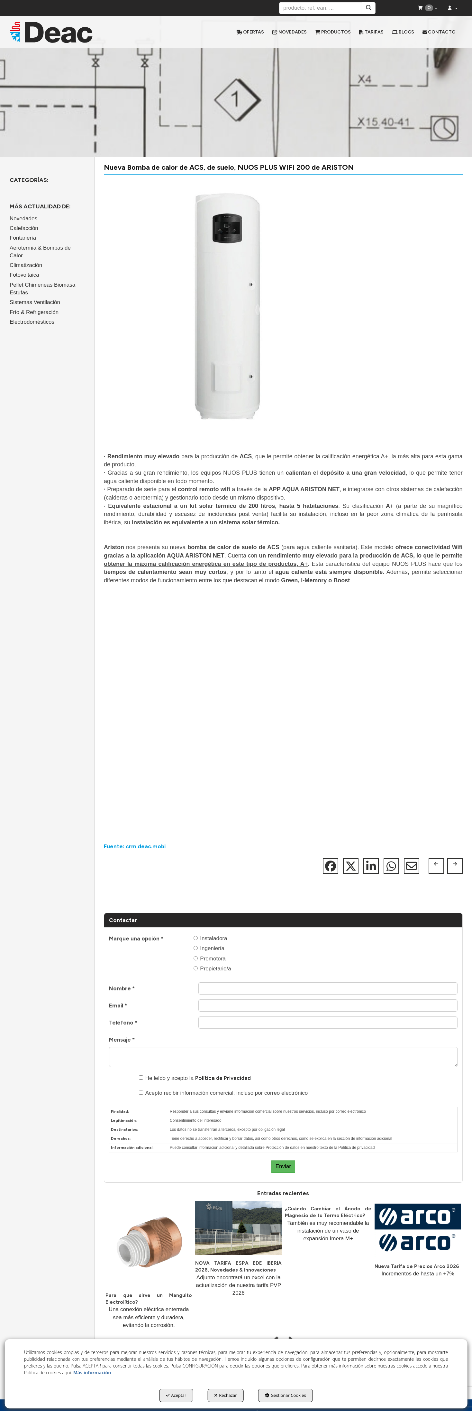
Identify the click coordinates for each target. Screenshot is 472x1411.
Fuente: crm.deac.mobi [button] (135, 846)
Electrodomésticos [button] (32, 322)
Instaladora (210, 938)
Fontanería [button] (23, 238)
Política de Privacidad (223, 1078)
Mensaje (122, 1039)
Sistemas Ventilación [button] (35, 302)
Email (118, 1005)
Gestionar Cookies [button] (285, 1395)
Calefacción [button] (24, 228)
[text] (320, 8)
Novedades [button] (23, 218)
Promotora (209, 959)
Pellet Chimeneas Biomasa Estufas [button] (42, 289)
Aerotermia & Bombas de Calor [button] (40, 252)
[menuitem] (250, 32)
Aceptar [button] (176, 1395)
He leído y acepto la (195, 1078)
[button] (63, 32)
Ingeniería (209, 948)
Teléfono (123, 1022)
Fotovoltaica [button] (24, 275)
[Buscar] (369, 8)
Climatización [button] (26, 265)
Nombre (122, 988)
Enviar (283, 1166)
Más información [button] (92, 1372)
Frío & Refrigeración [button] (34, 312)
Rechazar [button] (225, 1395)
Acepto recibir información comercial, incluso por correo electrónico (223, 1093)
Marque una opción (136, 938)
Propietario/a (212, 969)
